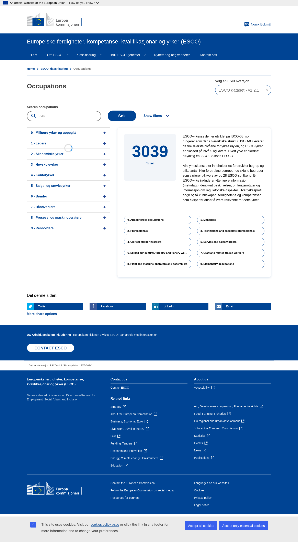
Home (31, 68)
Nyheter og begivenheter (172, 55)
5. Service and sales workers (218, 241)
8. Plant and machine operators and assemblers (157, 263)
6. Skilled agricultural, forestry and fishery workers (159, 252)
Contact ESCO (120, 387)
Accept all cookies (201, 526)
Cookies (199, 490)
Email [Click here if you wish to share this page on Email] (229, 306)
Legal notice (201, 505)
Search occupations (42, 107)
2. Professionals (137, 230)
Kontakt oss (208, 55)
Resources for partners (125, 497)
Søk (122, 116)
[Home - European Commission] (56, 19)
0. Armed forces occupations (145, 219)
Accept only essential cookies (243, 526)
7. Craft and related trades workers (222, 252)
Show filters (153, 115)
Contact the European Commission (133, 483)
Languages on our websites (211, 483)
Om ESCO (54, 55)
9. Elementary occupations (217, 263)
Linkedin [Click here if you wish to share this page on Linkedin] (168, 306)
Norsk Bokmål (257, 24)
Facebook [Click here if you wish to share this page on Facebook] (107, 306)
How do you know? (84, 2)
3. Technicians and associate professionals (227, 230)
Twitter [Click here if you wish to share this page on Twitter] (42, 306)
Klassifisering (86, 55)
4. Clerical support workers (144, 241)
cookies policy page (105, 524)
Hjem (33, 55)
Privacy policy (202, 497)
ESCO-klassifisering (54, 68)
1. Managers (208, 219)
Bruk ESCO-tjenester (125, 55)
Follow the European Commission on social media (142, 490)
